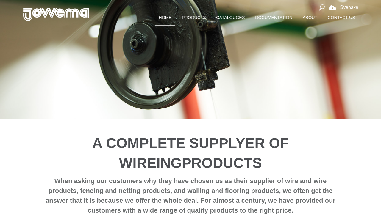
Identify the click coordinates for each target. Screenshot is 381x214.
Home (165, 17)
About (310, 17)
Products (194, 17)
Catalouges (230, 17)
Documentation (273, 17)
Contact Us (341, 17)
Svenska (342, 7)
